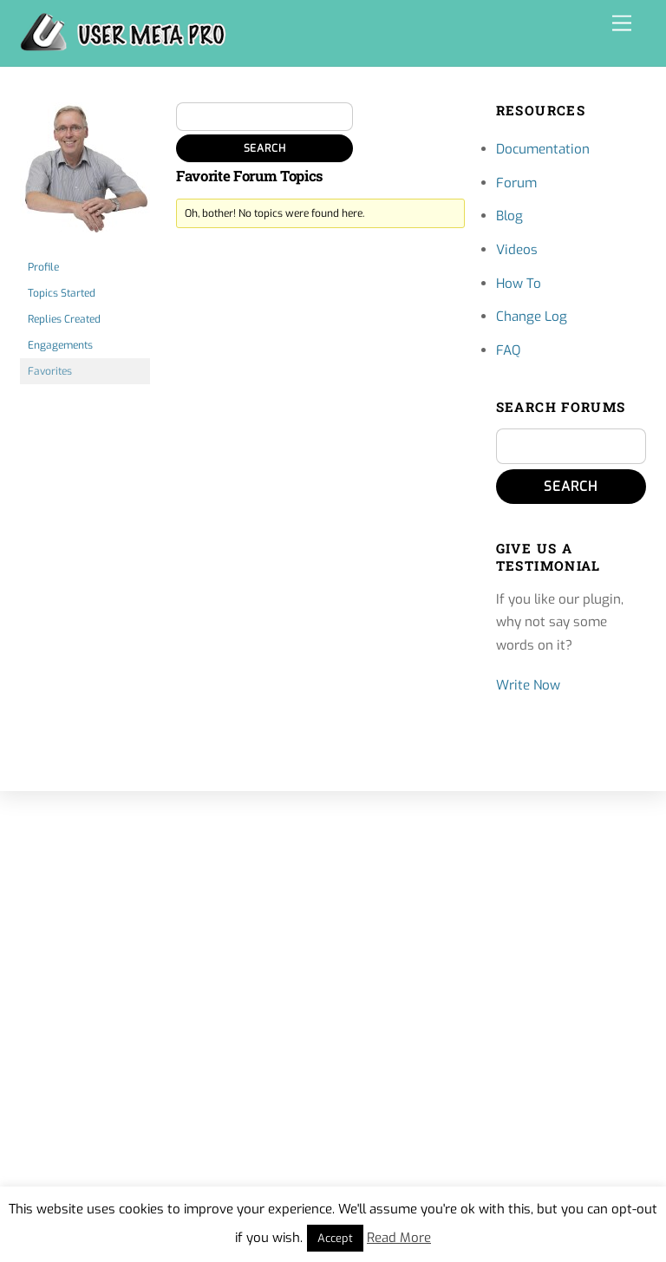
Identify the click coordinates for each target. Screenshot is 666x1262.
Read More (399, 1237)
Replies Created (64, 319)
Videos (517, 249)
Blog (509, 216)
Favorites (50, 371)
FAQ (508, 350)
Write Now (528, 685)
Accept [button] (335, 1238)
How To (518, 283)
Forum (516, 183)
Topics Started (61, 293)
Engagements (60, 345)
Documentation (543, 149)
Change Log (531, 316)
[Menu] (621, 24)
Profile (43, 267)
